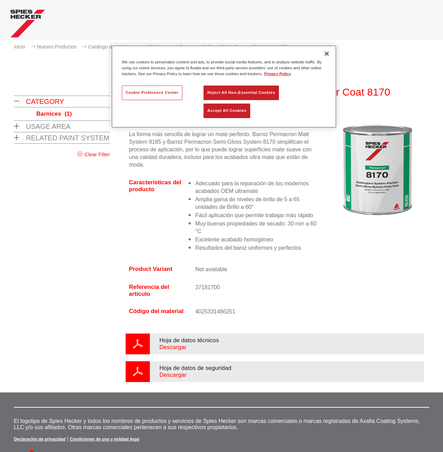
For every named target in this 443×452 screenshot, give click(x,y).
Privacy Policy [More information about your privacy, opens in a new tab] (277, 74)
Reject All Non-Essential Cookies (241, 92)
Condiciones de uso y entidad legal (104, 439)
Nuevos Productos (56, 47)
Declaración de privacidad (39, 439)
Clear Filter (97, 154)
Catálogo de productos (112, 47)
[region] (223, 86)
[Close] (326, 53)
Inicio (19, 47)
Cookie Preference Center (152, 92)
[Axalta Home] (27, 25)
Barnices (54, 113)
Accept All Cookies (226, 110)
